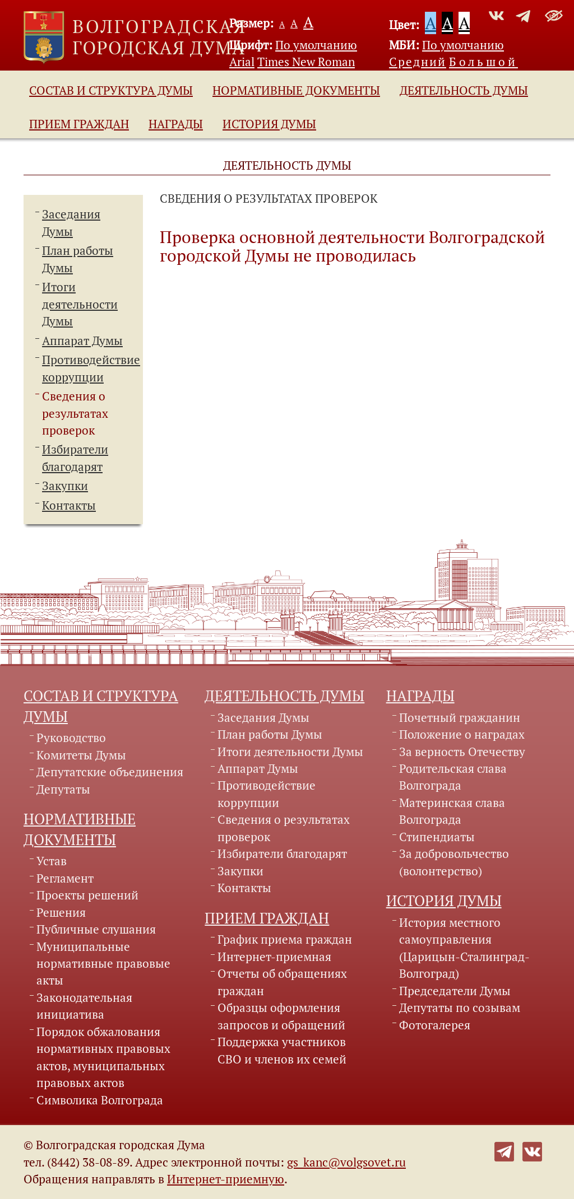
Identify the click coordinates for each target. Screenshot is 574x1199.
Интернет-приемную (225, 1179)
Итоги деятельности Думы (80, 304)
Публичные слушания (96, 929)
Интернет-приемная (274, 956)
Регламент (65, 878)
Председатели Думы (455, 991)
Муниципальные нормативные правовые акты (103, 963)
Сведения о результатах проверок (75, 413)
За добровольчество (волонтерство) (454, 862)
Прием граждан (79, 124)
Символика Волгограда (99, 1100)
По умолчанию (316, 45)
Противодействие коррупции (266, 793)
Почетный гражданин (459, 717)
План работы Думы (269, 734)
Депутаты (63, 789)
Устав (51, 861)
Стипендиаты (437, 837)
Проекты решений (87, 895)
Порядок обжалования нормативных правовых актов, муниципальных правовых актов (103, 1057)
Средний (417, 61)
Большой (483, 61)
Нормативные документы (296, 90)
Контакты (69, 505)
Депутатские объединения (109, 772)
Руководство (71, 737)
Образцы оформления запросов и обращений (281, 1016)
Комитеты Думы (81, 755)
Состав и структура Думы (111, 90)
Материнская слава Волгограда (452, 811)
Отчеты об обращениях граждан (282, 981)
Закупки (65, 485)
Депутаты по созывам (459, 1007)
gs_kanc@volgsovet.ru (346, 1162)
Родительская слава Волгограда (453, 777)
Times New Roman (306, 61)
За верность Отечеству (462, 751)
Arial (241, 61)
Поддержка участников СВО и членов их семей (281, 1050)
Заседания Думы (263, 717)
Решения (61, 912)
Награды (176, 124)
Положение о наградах (462, 734)
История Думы (269, 124)
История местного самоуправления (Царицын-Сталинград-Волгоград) (464, 948)
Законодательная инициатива (84, 1006)
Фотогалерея (434, 1025)
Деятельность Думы (464, 90)
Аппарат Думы (82, 340)
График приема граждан (284, 939)
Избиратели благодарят (282, 853)
